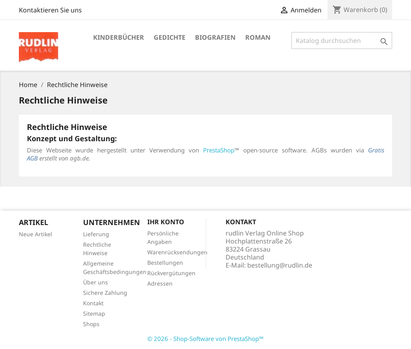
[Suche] (341, 40)
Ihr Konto (165, 221)
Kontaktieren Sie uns (50, 10)
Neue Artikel (35, 234)
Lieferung (96, 234)
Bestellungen (165, 262)
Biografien (215, 37)
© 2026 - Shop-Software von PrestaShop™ (205, 339)
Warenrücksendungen (177, 252)
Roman (258, 37)
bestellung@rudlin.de (279, 265)
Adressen (160, 283)
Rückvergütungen (171, 273)
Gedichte (169, 37)
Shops (91, 324)
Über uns (95, 282)
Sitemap (94, 313)
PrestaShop (218, 150)
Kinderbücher (118, 37)
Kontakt (93, 303)
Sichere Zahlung (105, 292)
